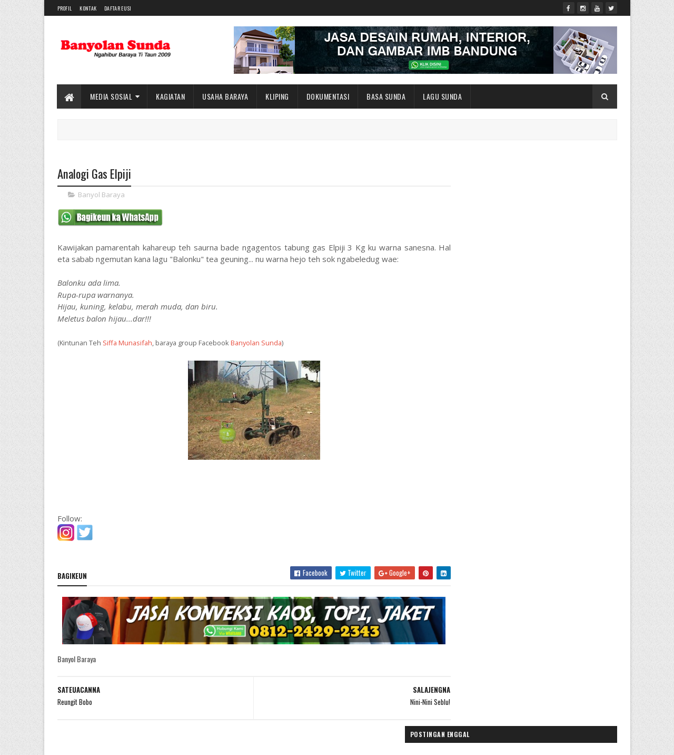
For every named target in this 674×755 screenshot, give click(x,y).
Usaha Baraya (226, 96)
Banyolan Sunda (256, 343)
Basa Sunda (386, 96)
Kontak (88, 8)
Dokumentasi (328, 96)
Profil (64, 8)
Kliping (278, 96)
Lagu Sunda (442, 96)
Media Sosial (112, 96)
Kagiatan (170, 96)
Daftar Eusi (117, 8)
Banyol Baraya (101, 195)
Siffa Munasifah (127, 343)
